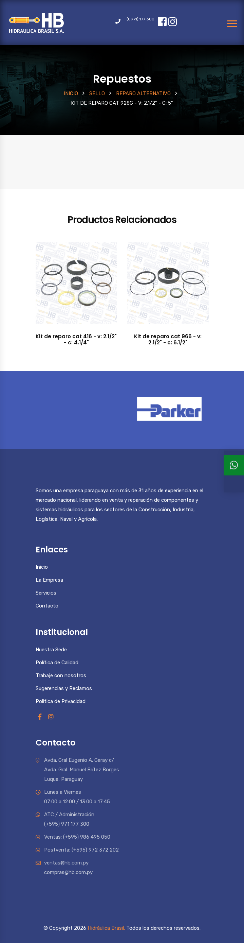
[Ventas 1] (234, 476)
